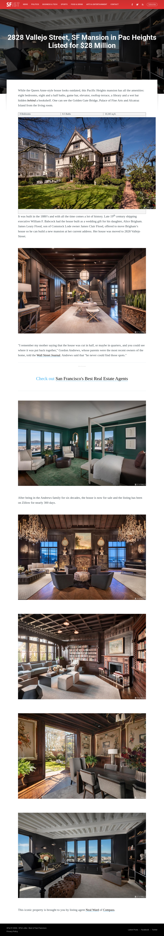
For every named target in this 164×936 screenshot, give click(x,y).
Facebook (145, 930)
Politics (35, 4)
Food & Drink (77, 4)
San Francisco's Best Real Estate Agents (92, 378)
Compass (108, 910)
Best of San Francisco (37, 928)
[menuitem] (25, 4)
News (25, 4)
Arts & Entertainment (96, 4)
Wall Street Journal (48, 355)
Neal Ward (92, 910)
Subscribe (152, 5)
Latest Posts (133, 930)
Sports (64, 4)
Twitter (154, 930)
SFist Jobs (23, 928)
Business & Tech (49, 4)
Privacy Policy (12, 931)
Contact (115, 4)
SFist (9, 928)
